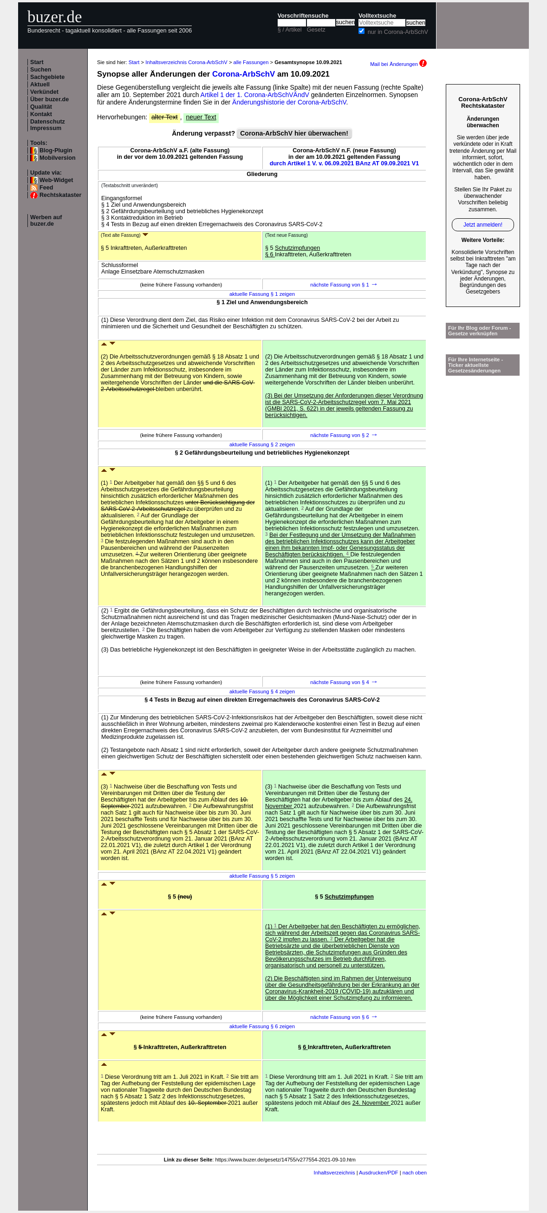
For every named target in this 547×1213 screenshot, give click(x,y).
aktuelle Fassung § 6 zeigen (262, 1026)
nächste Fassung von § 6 (344, 1017)
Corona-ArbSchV (243, 74)
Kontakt (41, 114)
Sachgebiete (47, 77)
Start (37, 62)
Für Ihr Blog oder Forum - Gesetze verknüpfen (479, 330)
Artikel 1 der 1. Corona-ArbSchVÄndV (255, 94)
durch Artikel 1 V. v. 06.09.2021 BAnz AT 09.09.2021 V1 (344, 163)
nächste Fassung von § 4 (344, 682)
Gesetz (316, 29)
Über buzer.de (49, 99)
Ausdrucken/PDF (378, 1172)
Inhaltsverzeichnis (334, 1172)
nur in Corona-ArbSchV (398, 32)
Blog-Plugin (55, 150)
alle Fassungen (251, 62)
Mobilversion (57, 158)
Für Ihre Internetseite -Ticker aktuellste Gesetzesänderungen (475, 365)
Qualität (41, 107)
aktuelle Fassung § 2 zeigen (262, 444)
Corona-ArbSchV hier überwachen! (294, 133)
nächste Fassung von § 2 (344, 435)
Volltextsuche (377, 16)
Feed (46, 187)
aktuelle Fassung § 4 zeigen (262, 691)
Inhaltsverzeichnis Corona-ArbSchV (186, 62)
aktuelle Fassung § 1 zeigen (262, 294)
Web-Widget (56, 180)
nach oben (415, 1172)
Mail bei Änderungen (398, 64)
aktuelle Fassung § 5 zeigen (262, 876)
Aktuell (40, 84)
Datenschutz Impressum (47, 124)
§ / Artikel (290, 29)
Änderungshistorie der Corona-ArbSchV (289, 102)
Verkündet (44, 92)
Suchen (41, 69)
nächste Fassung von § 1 (344, 284)
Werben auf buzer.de (46, 220)
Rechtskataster (60, 195)
